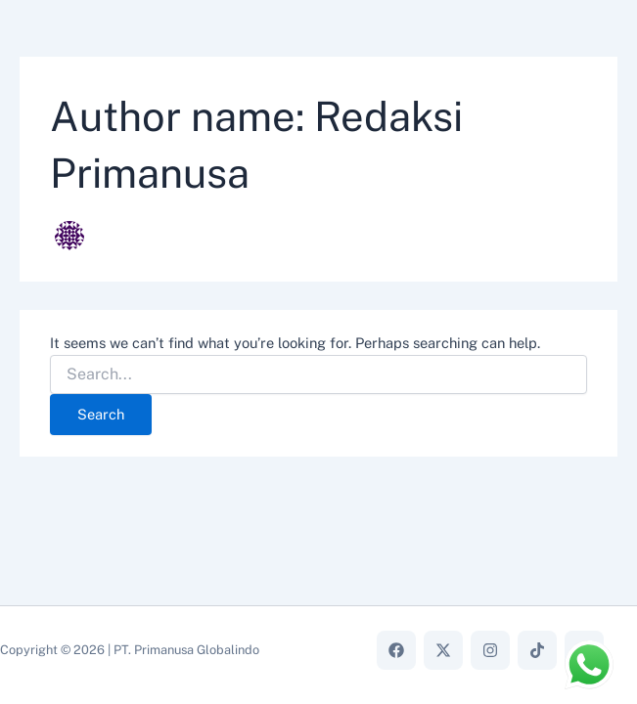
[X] (443, 650)
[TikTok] (537, 650)
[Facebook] (396, 650)
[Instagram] (490, 650)
